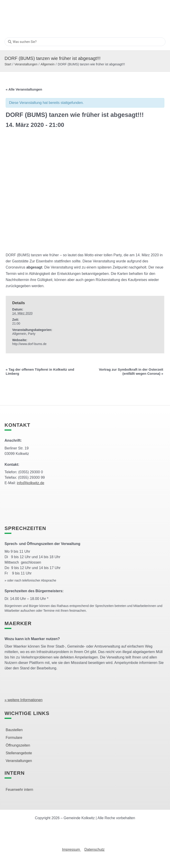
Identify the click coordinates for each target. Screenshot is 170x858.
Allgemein (48, 64)
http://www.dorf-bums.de (29, 344)
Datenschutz (94, 849)
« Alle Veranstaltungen (24, 89)
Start (8, 64)
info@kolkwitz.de (30, 483)
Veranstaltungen (25, 64)
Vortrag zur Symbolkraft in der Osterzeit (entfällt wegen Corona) (131, 371)
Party (31, 333)
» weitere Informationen (23, 700)
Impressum (71, 849)
